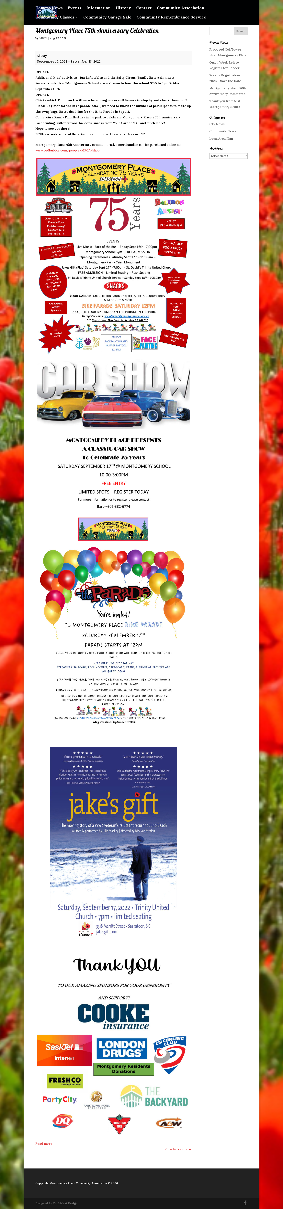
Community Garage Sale (107, 17)
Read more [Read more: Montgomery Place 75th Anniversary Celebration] (43, 1143)
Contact (144, 8)
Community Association (180, 8)
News (57, 8)
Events (74, 8)
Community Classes (54, 17)
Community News (222, 131)
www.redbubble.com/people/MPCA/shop (67, 150)
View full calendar (178, 1149)
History (123, 8)
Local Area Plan (221, 138)
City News (217, 124)
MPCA (43, 38)
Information (98, 8)
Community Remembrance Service (171, 17)
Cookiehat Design (65, 1203)
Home (41, 8)
